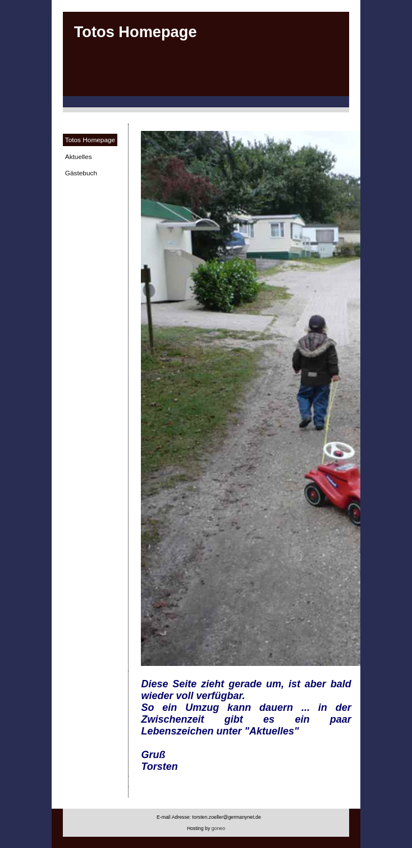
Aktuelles (78, 157)
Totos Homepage (90, 140)
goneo (218, 828)
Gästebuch (81, 173)
